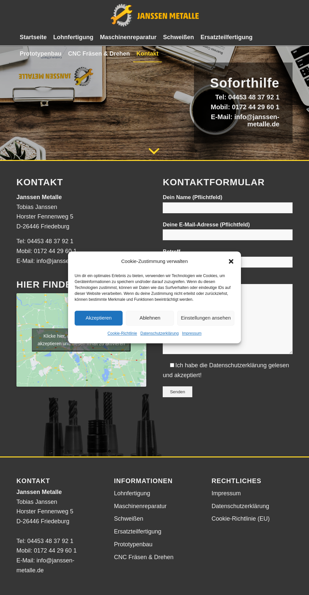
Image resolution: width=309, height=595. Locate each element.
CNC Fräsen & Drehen (144, 557)
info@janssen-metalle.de (256, 120)
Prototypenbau (133, 544)
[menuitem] (33, 37)
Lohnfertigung (132, 493)
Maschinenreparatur (140, 506)
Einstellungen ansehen (206, 318)
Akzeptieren (98, 318)
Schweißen (128, 518)
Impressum (192, 333)
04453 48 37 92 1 (253, 97)
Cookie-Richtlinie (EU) (241, 518)
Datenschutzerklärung (159, 333)
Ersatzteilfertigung (137, 531)
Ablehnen (149, 318)
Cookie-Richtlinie (122, 333)
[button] (231, 261)
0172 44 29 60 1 (255, 107)
